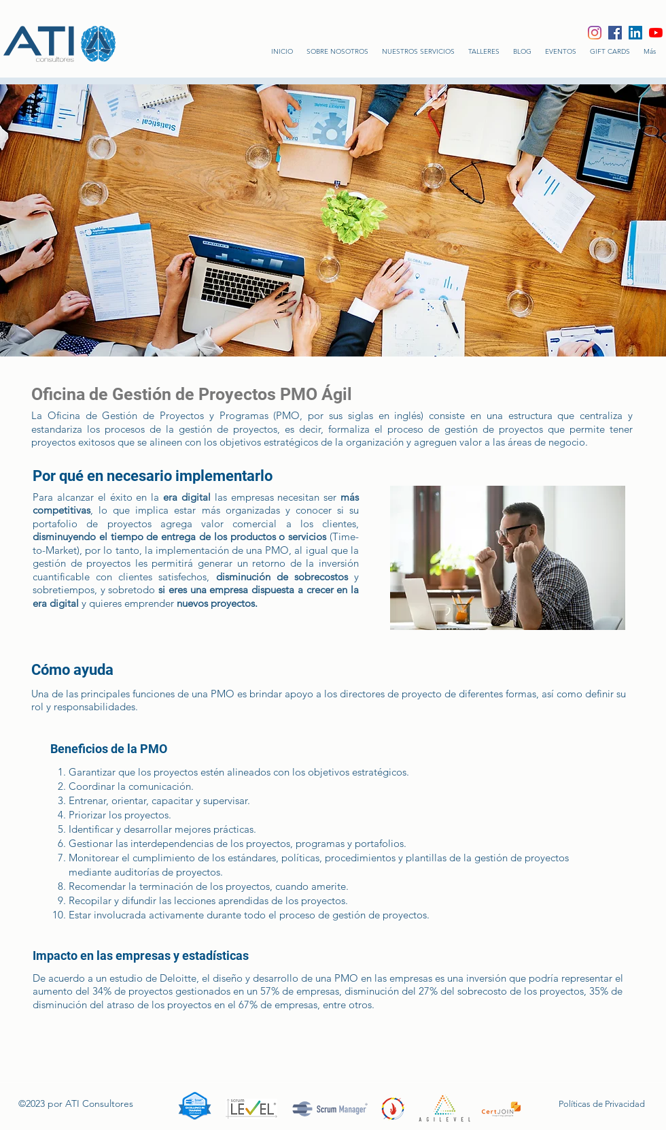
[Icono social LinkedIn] (635, 32)
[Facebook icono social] (615, 32)
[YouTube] (656, 32)
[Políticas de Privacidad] (596, 1104)
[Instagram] (594, 32)
